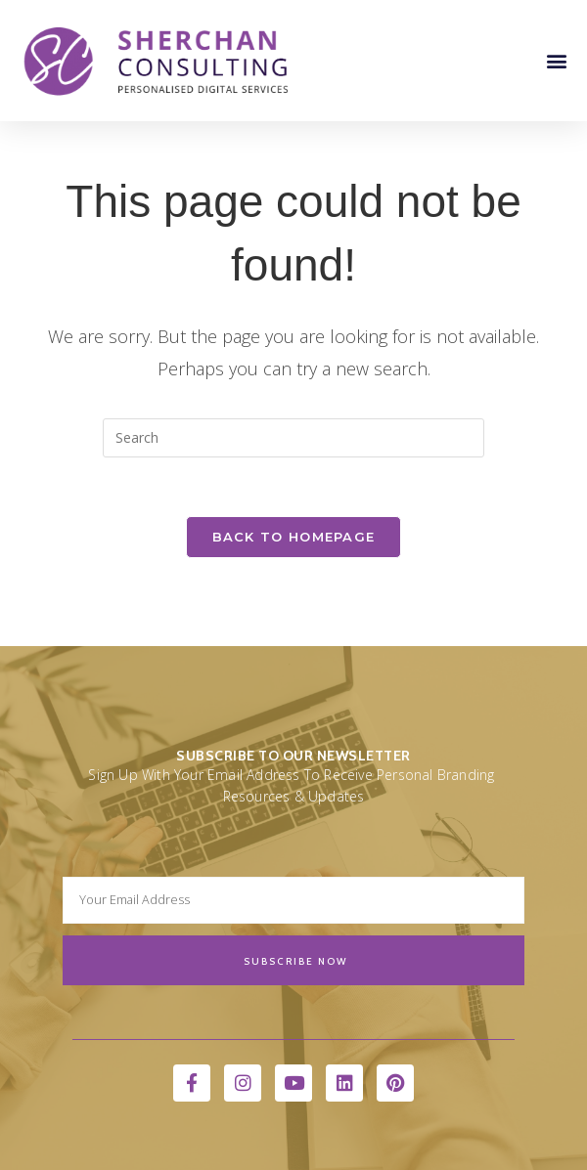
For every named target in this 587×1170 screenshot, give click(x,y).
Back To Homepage (294, 536)
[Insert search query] (293, 437)
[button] (556, 60)
